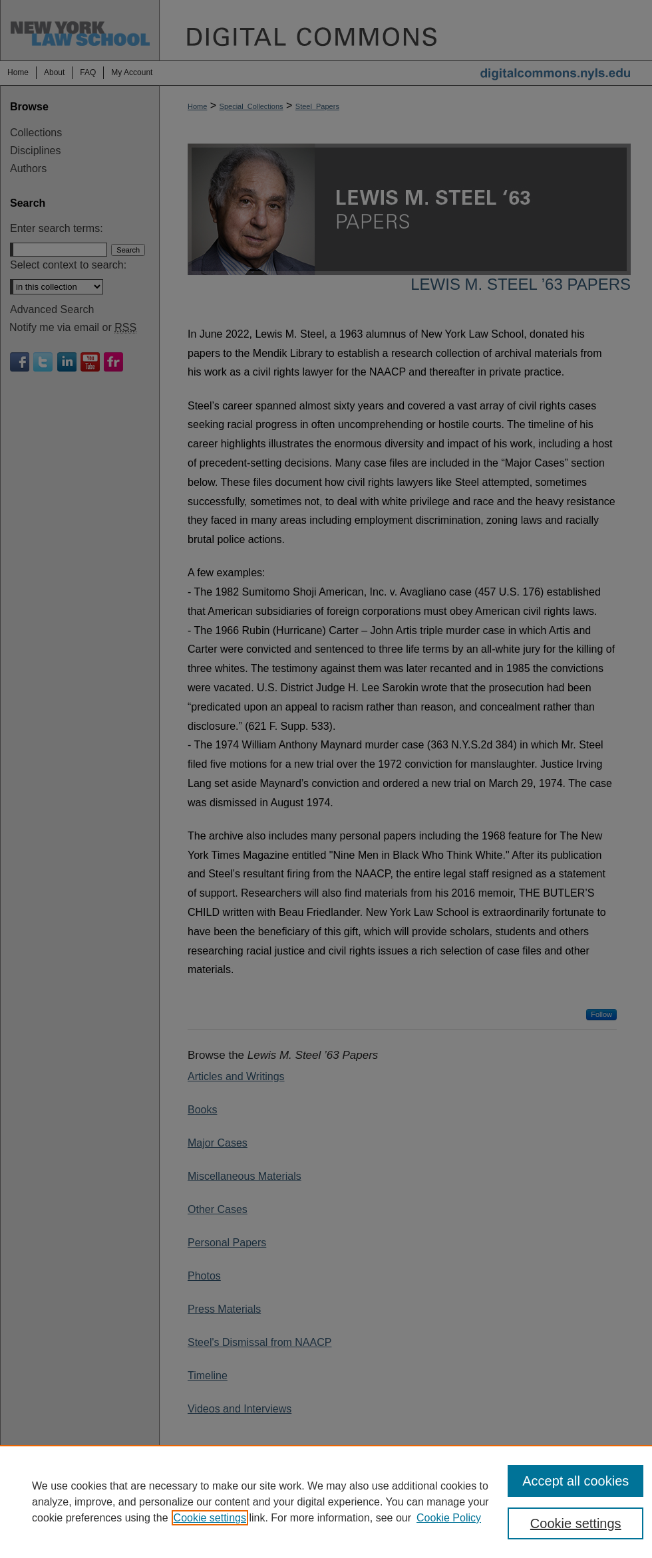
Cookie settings (210, 1517)
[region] (326, 1501)
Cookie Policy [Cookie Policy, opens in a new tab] (448, 1517)
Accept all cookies (575, 1481)
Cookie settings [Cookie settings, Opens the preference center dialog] (575, 1523)
